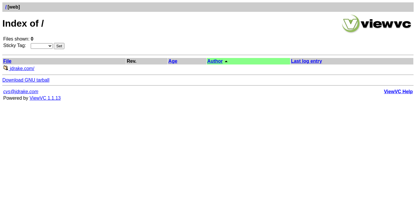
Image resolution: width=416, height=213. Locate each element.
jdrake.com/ (18, 68)
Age (172, 61)
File (7, 61)
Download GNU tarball (25, 80)
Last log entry (306, 61)
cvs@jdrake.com (20, 91)
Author (215, 61)
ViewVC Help (398, 91)
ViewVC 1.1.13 (45, 98)
